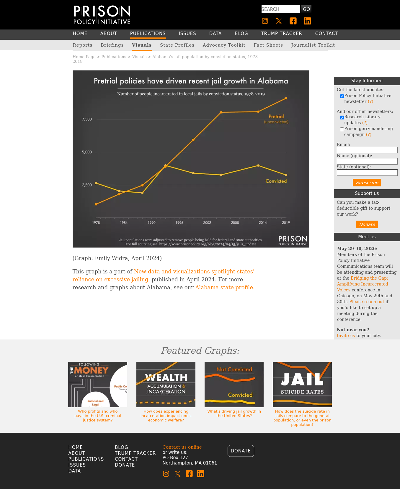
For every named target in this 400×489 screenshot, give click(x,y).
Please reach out (366, 301)
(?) (370, 101)
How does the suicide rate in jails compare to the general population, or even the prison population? (302, 418)
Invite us (346, 335)
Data (74, 471)
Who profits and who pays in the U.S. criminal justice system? (97, 415)
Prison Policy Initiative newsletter (365, 98)
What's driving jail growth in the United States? (234, 413)
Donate (367, 224)
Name (354, 155)
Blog (121, 447)
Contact (126, 459)
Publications (114, 56)
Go (306, 9)
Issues (77, 465)
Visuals (139, 56)
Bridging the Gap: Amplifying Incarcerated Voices (362, 284)
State (354, 167)
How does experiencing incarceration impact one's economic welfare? (166, 415)
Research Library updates (360, 119)
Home (75, 447)
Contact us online (182, 447)
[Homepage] (102, 14)
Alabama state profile (224, 287)
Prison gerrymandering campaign (366, 131)
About (76, 453)
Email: (343, 144)
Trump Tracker (135, 453)
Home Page (84, 56)
